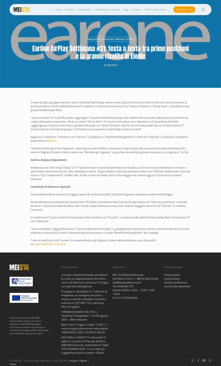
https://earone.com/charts (50, 244)
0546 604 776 (125, 286)
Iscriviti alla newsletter (177, 286)
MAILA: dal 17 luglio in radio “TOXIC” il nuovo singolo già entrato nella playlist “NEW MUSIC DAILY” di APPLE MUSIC (84, 328)
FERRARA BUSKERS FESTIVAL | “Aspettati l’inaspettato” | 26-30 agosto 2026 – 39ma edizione (84, 315)
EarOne (52, 141)
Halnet (13, 364)
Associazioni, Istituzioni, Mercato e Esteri (110, 39)
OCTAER (35, 317)
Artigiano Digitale (78, 360)
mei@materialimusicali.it (127, 282)
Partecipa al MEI (184, 9)
